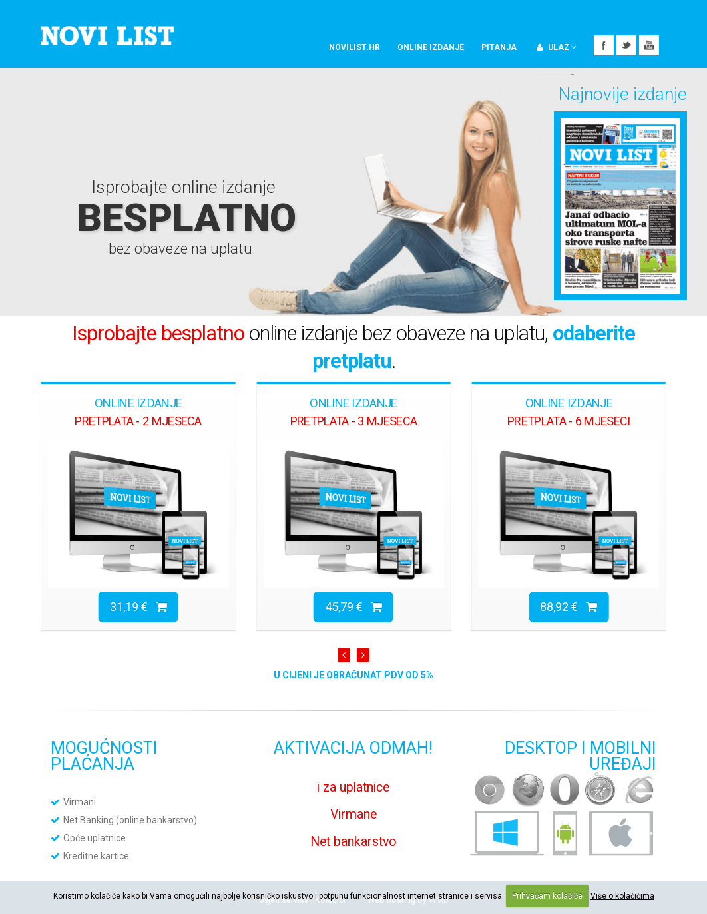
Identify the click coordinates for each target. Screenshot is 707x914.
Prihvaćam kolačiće (547, 896)
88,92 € (568, 607)
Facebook (604, 45)
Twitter (626, 45)
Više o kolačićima (622, 896)
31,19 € (138, 607)
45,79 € (353, 607)
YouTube (649, 45)
